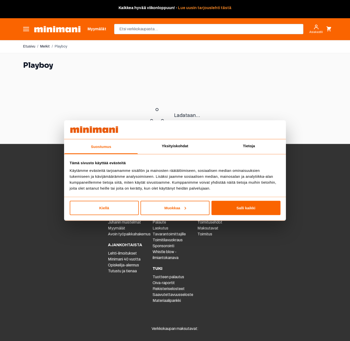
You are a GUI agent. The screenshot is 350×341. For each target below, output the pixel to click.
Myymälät (116, 228)
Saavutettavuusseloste (173, 294)
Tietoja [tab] (249, 146)
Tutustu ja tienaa (122, 271)
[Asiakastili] (316, 29)
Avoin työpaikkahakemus (129, 234)
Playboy (61, 46)
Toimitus (204, 234)
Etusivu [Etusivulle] (29, 46)
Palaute (159, 222)
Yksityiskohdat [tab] (175, 146)
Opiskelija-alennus (123, 265)
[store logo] (57, 29)
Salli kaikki (245, 208)
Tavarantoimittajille (169, 234)
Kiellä (104, 208)
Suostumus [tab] (101, 147)
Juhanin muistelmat (124, 222)
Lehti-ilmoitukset (122, 253)
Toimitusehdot (209, 222)
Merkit (45, 46)
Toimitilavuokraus (168, 240)
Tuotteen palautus (169, 277)
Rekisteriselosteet (169, 289)
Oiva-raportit (164, 283)
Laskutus (160, 228)
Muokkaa (175, 208)
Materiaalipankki (167, 300)
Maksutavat (207, 228)
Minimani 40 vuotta (124, 259)
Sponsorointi (163, 246)
